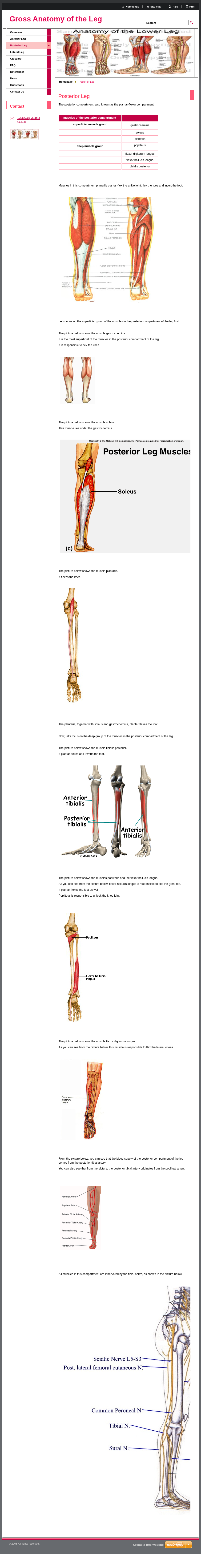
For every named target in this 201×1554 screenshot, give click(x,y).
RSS (175, 6)
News (13, 78)
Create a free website (148, 1544)
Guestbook (17, 85)
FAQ (13, 65)
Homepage (65, 81)
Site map (155, 6)
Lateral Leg (17, 52)
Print (192, 6)
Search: (151, 22)
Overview (16, 32)
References (17, 71)
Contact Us (17, 91)
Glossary (15, 58)
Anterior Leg (18, 38)
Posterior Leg (18, 45)
